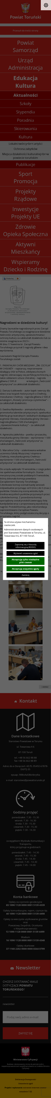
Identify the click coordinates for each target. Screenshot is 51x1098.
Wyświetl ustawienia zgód (25, 553)
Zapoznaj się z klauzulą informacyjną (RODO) (25, 546)
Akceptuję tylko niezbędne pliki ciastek (25, 561)
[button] (46, 5)
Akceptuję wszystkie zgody (25, 568)
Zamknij (25, 575)
